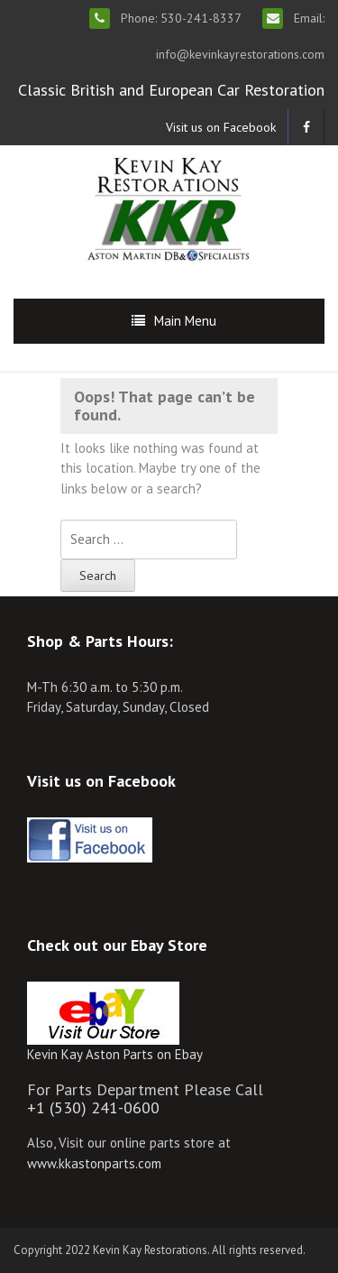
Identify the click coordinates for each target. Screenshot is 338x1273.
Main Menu (185, 320)
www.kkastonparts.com (94, 1163)
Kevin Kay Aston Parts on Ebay (115, 1054)
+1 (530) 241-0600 (93, 1107)
